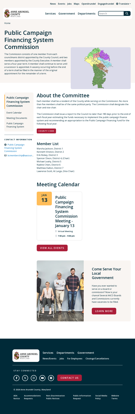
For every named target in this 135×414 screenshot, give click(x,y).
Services (50, 13)
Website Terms (115, 397)
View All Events (52, 248)
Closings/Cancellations (97, 358)
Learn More (104, 311)
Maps (76, 3)
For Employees (74, 358)
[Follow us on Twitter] (25, 378)
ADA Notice (17, 397)
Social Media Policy (101, 397)
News (53, 3)
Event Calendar (14, 112)
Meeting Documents (16, 118)
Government (66, 13)
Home (7, 23)
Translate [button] (122, 3)
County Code (46, 131)
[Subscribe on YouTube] (42, 378)
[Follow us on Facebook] (16, 378)
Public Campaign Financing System (15, 125)
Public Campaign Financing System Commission (18, 102)
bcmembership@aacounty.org (23, 155)
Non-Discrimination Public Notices (55, 397)
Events (61, 3)
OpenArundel (89, 3)
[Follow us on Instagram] (34, 378)
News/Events (49, 358)
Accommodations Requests (32, 397)
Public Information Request (82, 397)
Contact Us (69, 377)
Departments (86, 13)
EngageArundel (106, 3)
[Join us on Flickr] (51, 378)
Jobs (69, 3)
